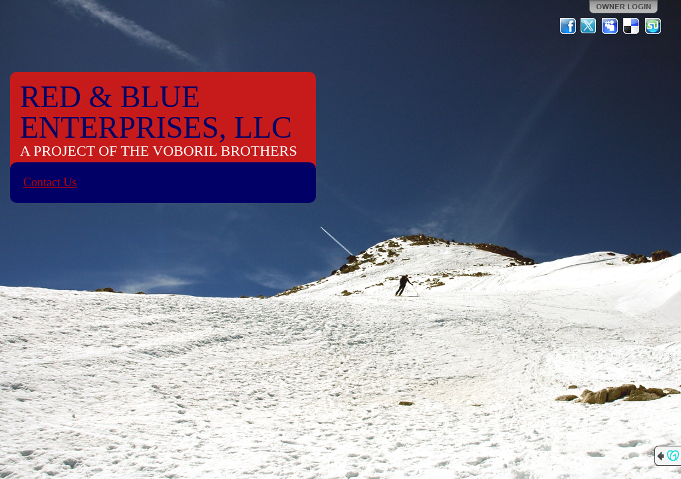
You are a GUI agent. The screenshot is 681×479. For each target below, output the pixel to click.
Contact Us (50, 182)
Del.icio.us (631, 26)
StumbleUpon (653, 26)
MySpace (610, 26)
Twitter (589, 26)
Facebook (568, 26)
